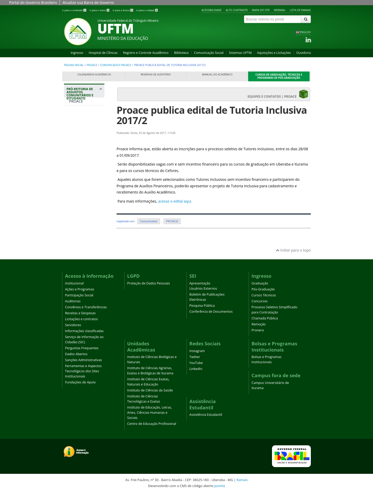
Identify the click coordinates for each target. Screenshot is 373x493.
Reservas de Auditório (156, 74)
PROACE (92, 65)
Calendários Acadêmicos (94, 74)
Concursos (260, 301)
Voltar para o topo (293, 250)
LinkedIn (195, 369)
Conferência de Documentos (211, 311)
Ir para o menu (99, 10)
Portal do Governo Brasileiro (33, 2)
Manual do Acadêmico (217, 74)
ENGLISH (305, 32)
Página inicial (74, 65)
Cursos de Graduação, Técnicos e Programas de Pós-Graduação (278, 76)
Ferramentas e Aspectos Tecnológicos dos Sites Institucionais (83, 371)
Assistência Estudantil (205, 414)
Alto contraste (237, 10)
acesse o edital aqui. (175, 201)
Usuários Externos (203, 288)
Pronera (258, 330)
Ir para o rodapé (147, 10)
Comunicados (148, 221)
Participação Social (79, 295)
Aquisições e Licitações (274, 53)
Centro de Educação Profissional (151, 423)
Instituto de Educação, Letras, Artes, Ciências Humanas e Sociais (149, 412)
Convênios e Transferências (86, 307)
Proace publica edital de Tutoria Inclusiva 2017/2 (212, 115)
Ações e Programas (79, 289)
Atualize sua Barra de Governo (88, 2)
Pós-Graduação (263, 289)
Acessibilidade (211, 10)
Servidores (73, 325)
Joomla (219, 485)
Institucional (74, 283)
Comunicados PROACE (115, 65)
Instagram (197, 351)
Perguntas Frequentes (81, 348)
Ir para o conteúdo (74, 10)
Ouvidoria (303, 53)
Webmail (280, 10)
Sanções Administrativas (83, 360)
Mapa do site (261, 10)
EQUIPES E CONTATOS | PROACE (278, 94)
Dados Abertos (76, 354)
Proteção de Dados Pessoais (148, 283)
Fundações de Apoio (80, 382)
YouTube (196, 363)
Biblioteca (181, 53)
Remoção (259, 324)
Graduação (260, 283)
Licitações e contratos (81, 319)
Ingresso (77, 53)
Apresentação (199, 283)
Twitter (194, 357)
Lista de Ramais (300, 10)
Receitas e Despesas (80, 313)
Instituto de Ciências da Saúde (150, 390)
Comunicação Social (209, 53)
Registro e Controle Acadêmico (146, 53)
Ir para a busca (123, 10)
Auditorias (73, 301)
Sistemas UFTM (240, 53)
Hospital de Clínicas (103, 53)
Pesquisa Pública (202, 305)
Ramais (242, 479)
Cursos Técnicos (264, 295)
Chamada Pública (265, 318)
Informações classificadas (84, 331)
